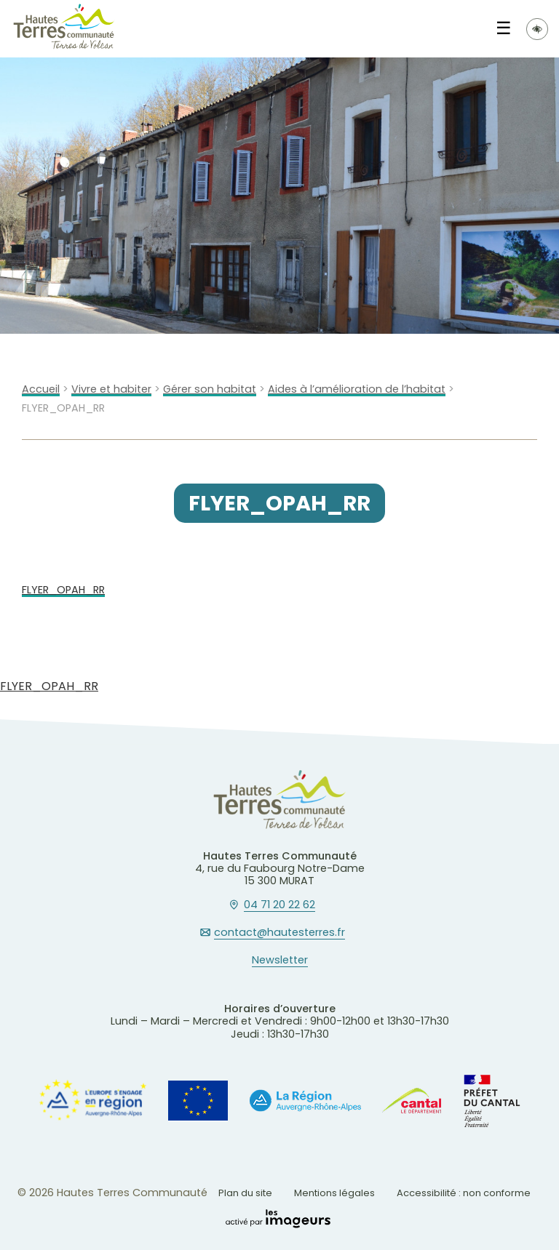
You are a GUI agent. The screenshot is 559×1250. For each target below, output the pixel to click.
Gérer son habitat (209, 389)
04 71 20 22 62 (279, 905)
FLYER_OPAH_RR (63, 590)
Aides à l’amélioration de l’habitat (356, 389)
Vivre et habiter (111, 389)
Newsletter (280, 960)
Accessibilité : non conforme (464, 1193)
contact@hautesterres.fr (279, 932)
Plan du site (245, 1193)
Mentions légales (334, 1193)
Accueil (41, 389)
